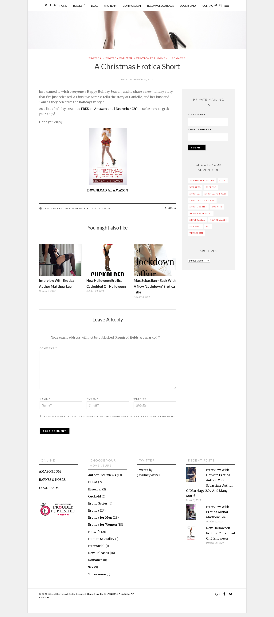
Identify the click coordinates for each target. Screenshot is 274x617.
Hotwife (217, 211)
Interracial (197, 224)
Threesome (197, 237)
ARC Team (110, 5)
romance (78, 212)
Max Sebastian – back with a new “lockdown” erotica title (155, 290)
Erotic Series (198, 211)
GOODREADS (48, 492)
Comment (48, 352)
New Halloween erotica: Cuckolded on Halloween (220, 537)
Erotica (94, 62)
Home (63, 5)
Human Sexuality (201, 217)
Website (140, 403)
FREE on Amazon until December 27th (109, 113)
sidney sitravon (99, 212)
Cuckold (211, 191)
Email (93, 403)
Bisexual (195, 191)
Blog (94, 5)
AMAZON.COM (50, 475)
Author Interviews (202, 185)
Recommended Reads (160, 5)
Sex (208, 231)
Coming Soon (132, 5)
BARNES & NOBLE (52, 484)
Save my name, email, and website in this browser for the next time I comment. (110, 420)
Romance (179, 62)
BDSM (222, 185)
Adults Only (188, 5)
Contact (208, 5)
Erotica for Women (152, 62)
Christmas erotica (57, 212)
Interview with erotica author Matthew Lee (217, 516)
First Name (197, 118)
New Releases (218, 224)
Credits (99, 598)
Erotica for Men (118, 62)
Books (77, 5)
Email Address (199, 133)
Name (45, 403)
